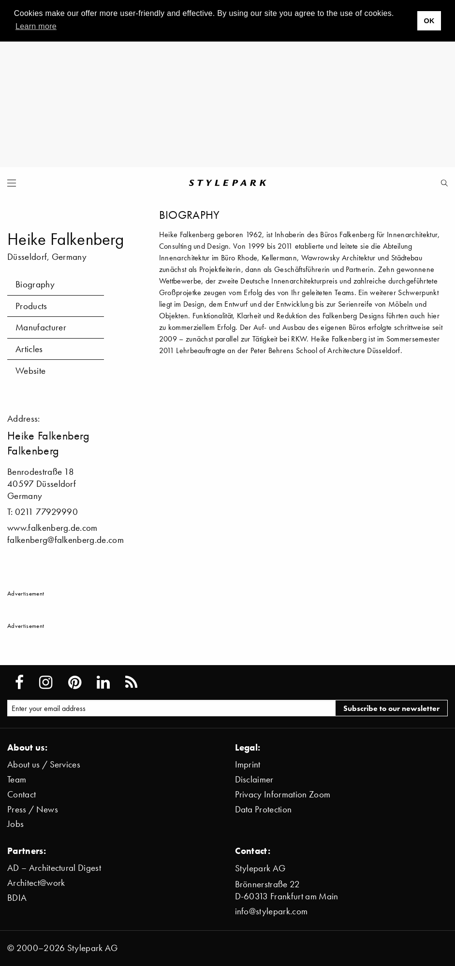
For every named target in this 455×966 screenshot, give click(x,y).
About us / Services (43, 764)
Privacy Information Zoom (283, 794)
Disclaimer (254, 779)
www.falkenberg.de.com (52, 527)
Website (30, 370)
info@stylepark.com (271, 911)
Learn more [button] (36, 26)
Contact (21, 794)
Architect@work (36, 882)
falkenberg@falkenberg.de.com (65, 539)
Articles (29, 349)
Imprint (248, 764)
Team (16, 779)
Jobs (15, 823)
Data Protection (263, 809)
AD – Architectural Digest (54, 867)
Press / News (32, 809)
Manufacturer (40, 327)
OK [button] (429, 21)
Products (31, 306)
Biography (35, 284)
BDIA (17, 897)
